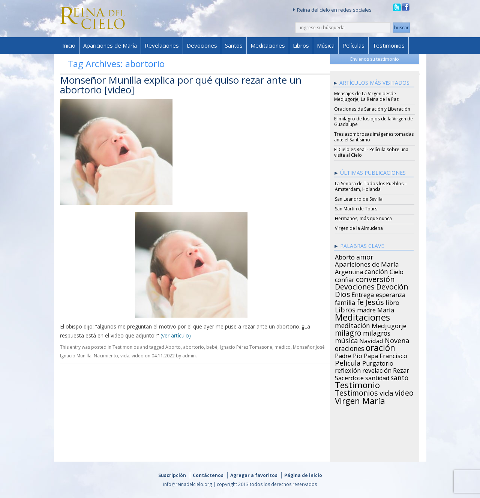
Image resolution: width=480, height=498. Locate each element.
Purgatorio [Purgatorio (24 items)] (377, 362)
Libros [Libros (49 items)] (345, 309)
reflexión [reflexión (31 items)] (348, 369)
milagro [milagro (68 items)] (348, 332)
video (138, 355)
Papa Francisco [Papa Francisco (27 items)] (385, 355)
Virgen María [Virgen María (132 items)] (360, 399)
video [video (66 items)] (404, 392)
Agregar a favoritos (254, 475)
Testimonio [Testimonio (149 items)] (357, 384)
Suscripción (172, 475)
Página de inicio (303, 475)
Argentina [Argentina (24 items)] (349, 271)
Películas (353, 45)
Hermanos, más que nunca (363, 218)
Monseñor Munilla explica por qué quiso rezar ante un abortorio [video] (181, 84)
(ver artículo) (175, 335)
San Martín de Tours (356, 209)
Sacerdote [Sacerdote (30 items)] (349, 377)
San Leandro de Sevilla (358, 199)
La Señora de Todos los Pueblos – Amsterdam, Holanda (371, 186)
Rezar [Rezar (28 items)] (401, 369)
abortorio (193, 347)
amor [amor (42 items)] (365, 256)
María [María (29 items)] (385, 309)
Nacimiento (106, 355)
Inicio (68, 45)
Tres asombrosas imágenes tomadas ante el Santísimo (374, 137)
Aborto (173, 347)
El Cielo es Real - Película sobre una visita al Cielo (371, 152)
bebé (212, 347)
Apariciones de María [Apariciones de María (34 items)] (367, 263)
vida (124, 355)
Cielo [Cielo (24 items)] (397, 271)
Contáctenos (208, 475)
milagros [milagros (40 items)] (376, 332)
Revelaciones (162, 45)
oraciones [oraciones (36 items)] (349, 347)
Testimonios (388, 45)
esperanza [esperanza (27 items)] (390, 294)
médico (282, 347)
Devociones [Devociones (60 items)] (355, 286)
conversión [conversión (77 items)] (375, 278)
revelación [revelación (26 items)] (377, 369)
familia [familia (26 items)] (345, 301)
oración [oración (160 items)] (380, 347)
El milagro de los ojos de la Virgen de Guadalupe (373, 122)
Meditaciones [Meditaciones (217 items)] (362, 316)
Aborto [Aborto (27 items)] (345, 256)
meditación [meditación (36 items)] (352, 324)
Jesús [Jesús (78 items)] (374, 301)
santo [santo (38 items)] (399, 377)
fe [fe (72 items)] (360, 301)
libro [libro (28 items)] (392, 301)
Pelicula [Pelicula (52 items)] (348, 362)
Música (325, 45)
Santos (234, 45)
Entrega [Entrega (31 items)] (362, 294)
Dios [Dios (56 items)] (342, 293)
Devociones (202, 45)
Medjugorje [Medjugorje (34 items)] (389, 325)
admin (189, 355)
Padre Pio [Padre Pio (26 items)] (348, 355)
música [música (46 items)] (346, 339)
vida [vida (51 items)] (386, 392)
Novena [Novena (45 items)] (397, 339)
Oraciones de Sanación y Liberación (372, 109)
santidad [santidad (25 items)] (377, 377)
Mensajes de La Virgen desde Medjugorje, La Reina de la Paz (366, 96)
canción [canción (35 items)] (376, 270)
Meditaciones (267, 45)
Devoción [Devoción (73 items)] (392, 286)
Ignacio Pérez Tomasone (246, 347)
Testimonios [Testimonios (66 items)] (356, 392)
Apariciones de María (110, 45)
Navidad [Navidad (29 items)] (371, 340)
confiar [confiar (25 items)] (344, 279)
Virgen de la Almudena (359, 228)
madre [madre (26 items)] (366, 309)
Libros (301, 45)
